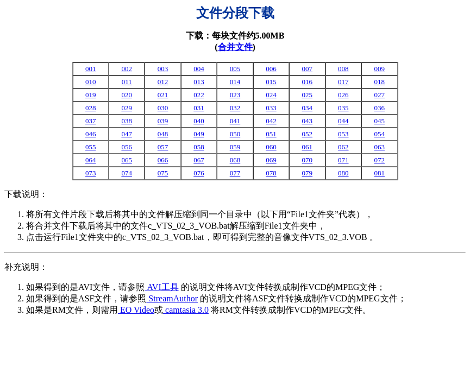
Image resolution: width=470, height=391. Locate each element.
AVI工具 (161, 287)
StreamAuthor (172, 298)
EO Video (136, 309)
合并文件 (235, 47)
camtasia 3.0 (186, 309)
